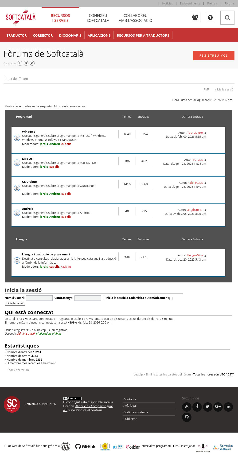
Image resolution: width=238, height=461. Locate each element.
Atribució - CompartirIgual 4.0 (88, 408)
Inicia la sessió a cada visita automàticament (139, 298)
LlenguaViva (195, 255)
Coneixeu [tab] (98, 18)
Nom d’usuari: (14, 298)
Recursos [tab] (60, 18)
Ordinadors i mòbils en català (36, 49)
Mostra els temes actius (70, 106)
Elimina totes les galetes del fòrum (168, 374)
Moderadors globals (48, 334)
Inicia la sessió (224, 89)
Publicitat (130, 419)
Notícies (167, 3)
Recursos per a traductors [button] (143, 35)
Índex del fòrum (16, 78)
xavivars (66, 267)
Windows (28, 132)
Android (27, 209)
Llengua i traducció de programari (46, 254)
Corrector (43, 35)
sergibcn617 (195, 210)
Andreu (54, 144)
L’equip (138, 374)
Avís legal (130, 405)
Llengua (21, 239)
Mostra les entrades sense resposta (28, 106)
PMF (206, 89)
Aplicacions (99, 35)
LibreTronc (48, 363)
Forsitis (198, 160)
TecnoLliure (195, 133)
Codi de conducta (136, 412)
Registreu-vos (213, 55)
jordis (44, 144)
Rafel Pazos (195, 183)
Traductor (17, 35)
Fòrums (229, 3)
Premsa (212, 3)
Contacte (130, 399)
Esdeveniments (190, 3)
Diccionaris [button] (70, 35)
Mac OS (27, 159)
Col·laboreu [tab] (135, 18)
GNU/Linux (30, 182)
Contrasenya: (64, 298)
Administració (26, 334)
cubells (66, 144)
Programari (24, 117)
